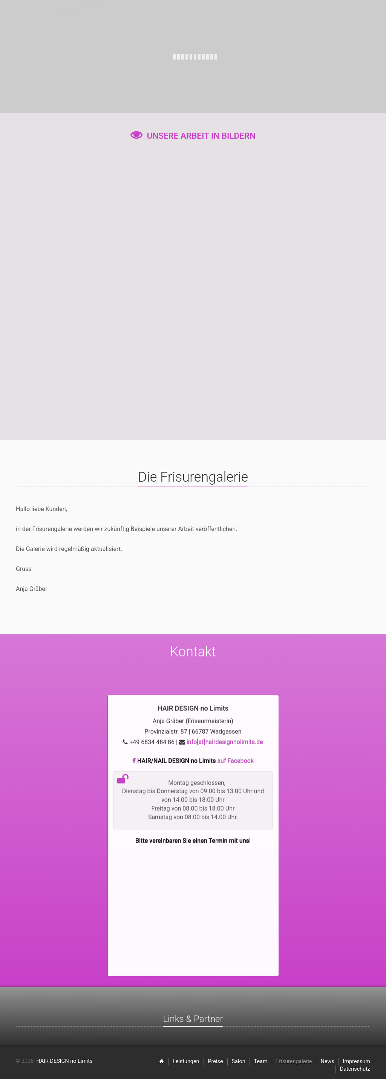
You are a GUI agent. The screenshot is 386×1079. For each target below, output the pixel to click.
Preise (215, 1061)
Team (261, 1061)
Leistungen (186, 1061)
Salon (238, 1061)
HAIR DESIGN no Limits (64, 1061)
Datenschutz (355, 1069)
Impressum (356, 1061)
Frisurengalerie (294, 1061)
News (327, 1061)
